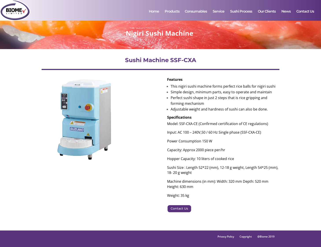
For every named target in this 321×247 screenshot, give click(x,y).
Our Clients (267, 11)
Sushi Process (241, 11)
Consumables (196, 11)
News (286, 11)
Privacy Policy (226, 236)
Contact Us (305, 11)
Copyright (246, 236)
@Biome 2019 (266, 236)
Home (154, 11)
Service (218, 11)
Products (172, 11)
